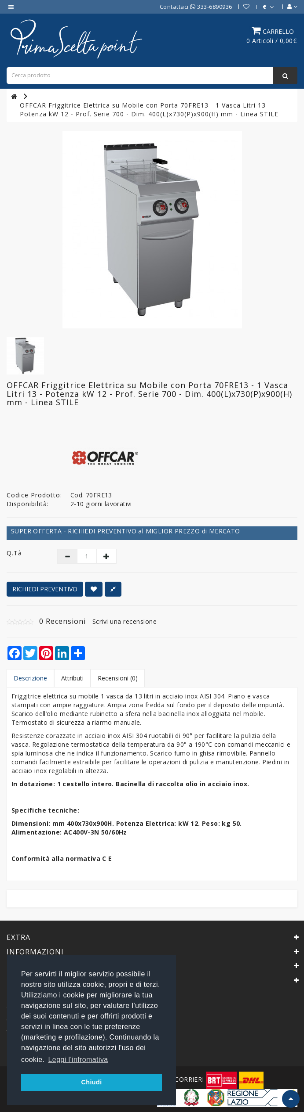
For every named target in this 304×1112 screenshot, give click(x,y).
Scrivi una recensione (124, 621)
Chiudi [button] (91, 1082)
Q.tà (14, 553)
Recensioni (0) (118, 678)
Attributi (72, 678)
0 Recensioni (62, 621)
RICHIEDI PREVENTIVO (44, 589)
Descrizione (30, 678)
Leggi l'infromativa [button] (78, 1059)
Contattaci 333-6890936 (196, 7)
